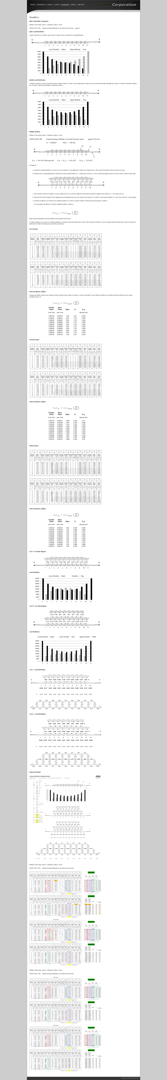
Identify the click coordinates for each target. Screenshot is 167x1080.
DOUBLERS (65, 4)
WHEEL (73, 4)
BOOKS (49, 4)
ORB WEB (81, 4)
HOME (33, 4)
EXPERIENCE (41, 4)
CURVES (57, 4)
